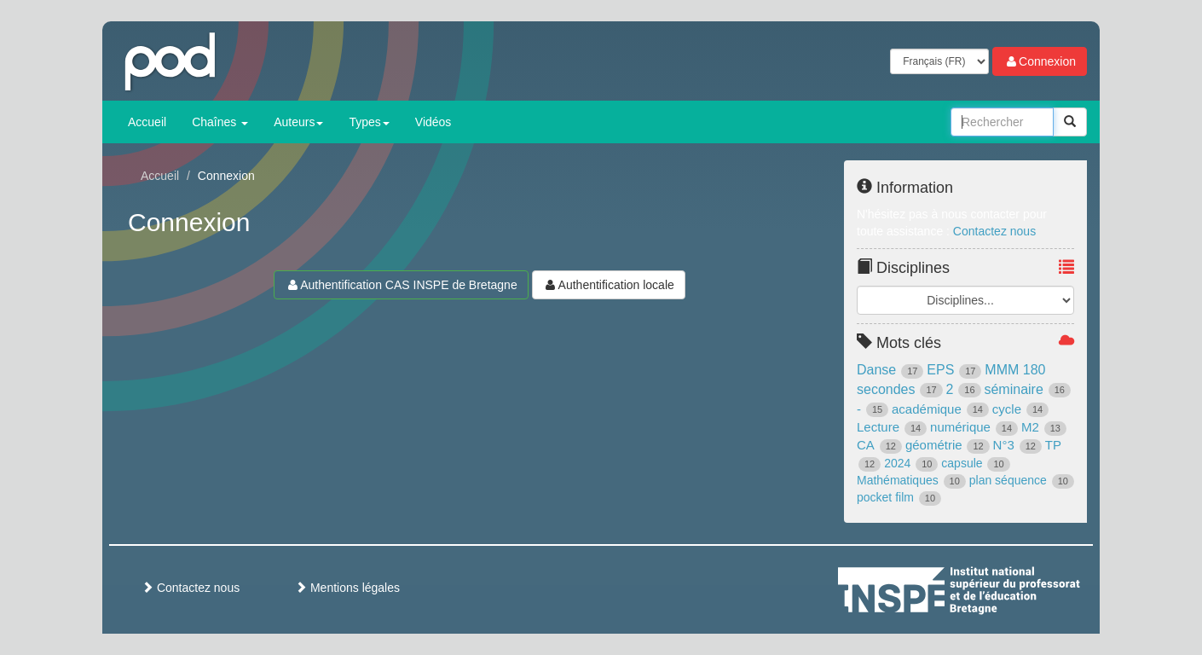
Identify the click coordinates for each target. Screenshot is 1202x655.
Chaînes (220, 122)
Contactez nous (994, 231)
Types (369, 122)
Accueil (147, 122)
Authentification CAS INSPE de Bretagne (401, 285)
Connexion (1039, 61)
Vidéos (433, 122)
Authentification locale (608, 285)
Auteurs (298, 122)
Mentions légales (347, 587)
